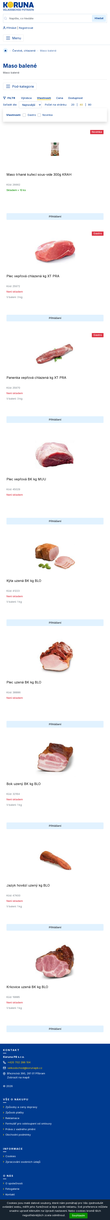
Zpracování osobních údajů (22, 1161)
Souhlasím (78, 1215)
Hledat (99, 18)
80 (89, 104)
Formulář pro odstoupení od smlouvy (28, 1123)
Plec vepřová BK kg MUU (26, 479)
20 (72, 104)
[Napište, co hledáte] (49, 18)
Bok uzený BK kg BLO (23, 784)
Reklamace (12, 1118)
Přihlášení (55, 216)
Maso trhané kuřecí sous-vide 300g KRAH (39, 174)
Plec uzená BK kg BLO (23, 682)
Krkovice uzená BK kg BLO (27, 987)
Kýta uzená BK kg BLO (23, 581)
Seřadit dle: (10, 104)
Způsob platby (14, 1112)
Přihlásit (11, 27)
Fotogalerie (12, 1188)
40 (81, 104)
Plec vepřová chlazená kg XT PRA (32, 276)
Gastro (32, 114)
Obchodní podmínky (18, 1134)
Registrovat (26, 27)
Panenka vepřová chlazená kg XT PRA (36, 378)
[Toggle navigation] (20, 86)
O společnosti (14, 1183)
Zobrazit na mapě (18, 1077)
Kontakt (10, 1194)
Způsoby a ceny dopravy (21, 1107)
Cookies (10, 1156)
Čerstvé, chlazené (24, 50)
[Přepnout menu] (13, 38)
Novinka (47, 114)
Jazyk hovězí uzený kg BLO (28, 885)
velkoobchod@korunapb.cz (24, 1067)
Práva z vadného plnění (20, 1129)
